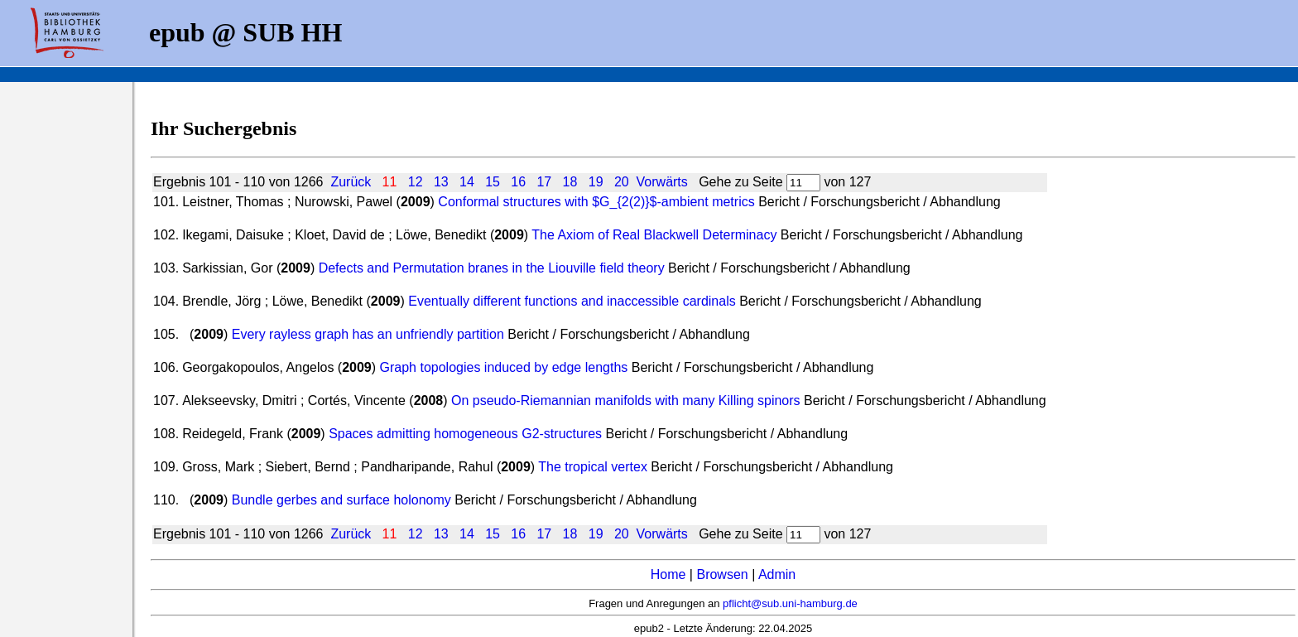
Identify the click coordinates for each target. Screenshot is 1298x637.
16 (518, 182)
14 (466, 182)
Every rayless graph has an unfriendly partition (368, 334)
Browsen (722, 574)
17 (543, 182)
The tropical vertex (592, 467)
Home (668, 574)
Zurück (350, 182)
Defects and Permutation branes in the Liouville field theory (492, 268)
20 (621, 182)
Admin (777, 574)
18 (570, 182)
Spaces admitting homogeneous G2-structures (465, 434)
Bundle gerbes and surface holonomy (341, 500)
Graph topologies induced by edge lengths (504, 367)
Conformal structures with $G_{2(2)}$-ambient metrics (598, 202)
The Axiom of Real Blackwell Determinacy (653, 235)
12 (415, 182)
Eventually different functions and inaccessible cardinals (572, 301)
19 (596, 182)
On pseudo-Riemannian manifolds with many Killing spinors (625, 400)
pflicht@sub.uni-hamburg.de (790, 603)
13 (441, 182)
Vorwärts (662, 182)
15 (492, 182)
